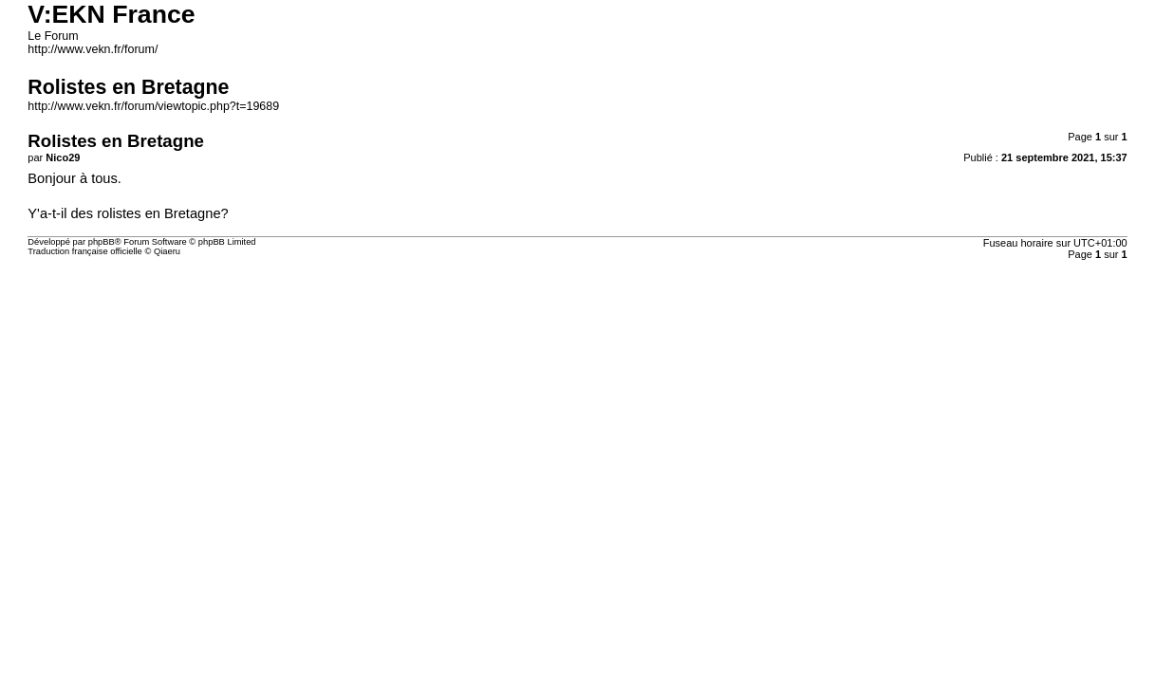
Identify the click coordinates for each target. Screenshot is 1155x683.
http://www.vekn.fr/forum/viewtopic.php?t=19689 (153, 106)
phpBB (101, 242)
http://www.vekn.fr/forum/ (93, 49)
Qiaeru (167, 251)
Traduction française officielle (85, 251)
